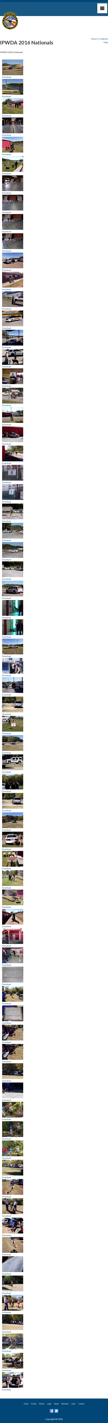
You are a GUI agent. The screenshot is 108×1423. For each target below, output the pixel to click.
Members (65, 1404)
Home (26, 1404)
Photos (41, 1404)
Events (33, 1404)
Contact (81, 1404)
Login (49, 1404)
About (56, 1404)
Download (6, 77)
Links (73, 1404)
